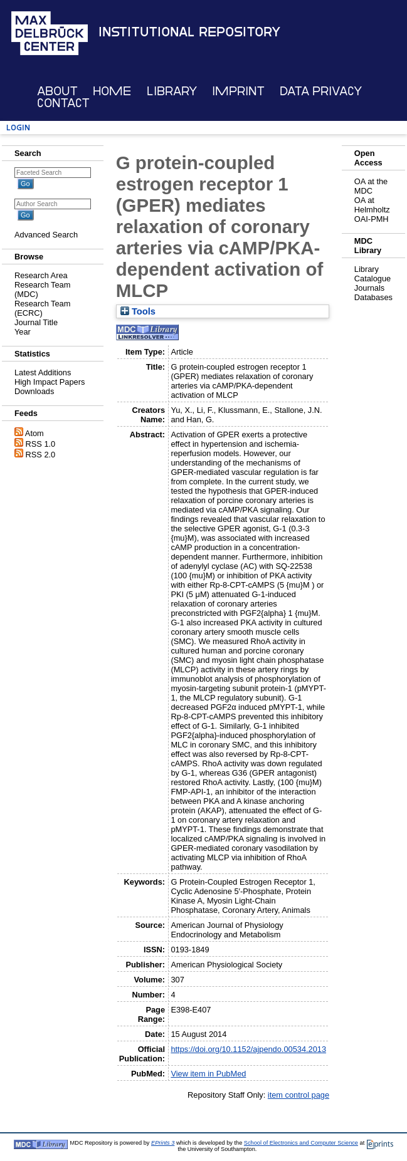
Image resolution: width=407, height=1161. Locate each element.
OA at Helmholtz (372, 204)
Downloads (34, 391)
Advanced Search (46, 234)
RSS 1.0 (41, 444)
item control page (298, 1095)
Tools (138, 311)
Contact (63, 103)
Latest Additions (42, 372)
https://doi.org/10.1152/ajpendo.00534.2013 (248, 1049)
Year (22, 331)
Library (172, 91)
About (57, 91)
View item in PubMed (208, 1073)
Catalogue (372, 278)
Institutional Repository (189, 32)
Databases (373, 297)
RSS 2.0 (41, 454)
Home (112, 91)
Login (18, 127)
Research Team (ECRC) (42, 308)
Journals (369, 288)
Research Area (41, 275)
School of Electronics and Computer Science (301, 1143)
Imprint (238, 91)
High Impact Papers (49, 382)
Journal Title (36, 322)
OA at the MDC (371, 186)
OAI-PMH (371, 219)
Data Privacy (321, 91)
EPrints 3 (162, 1143)
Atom (34, 433)
